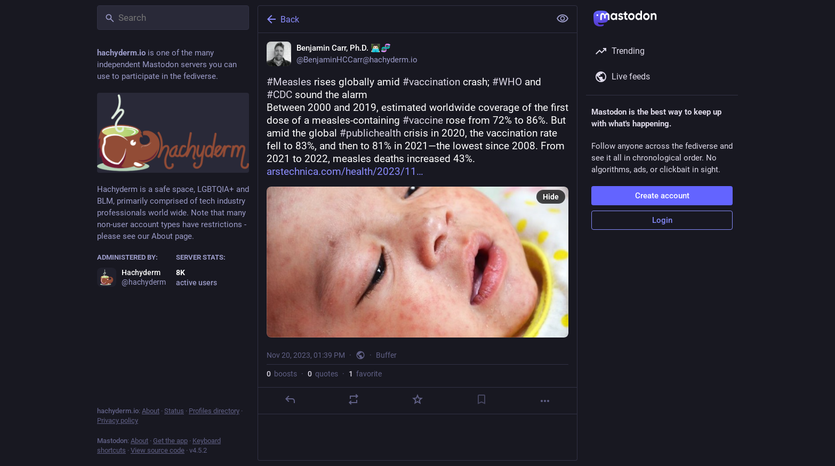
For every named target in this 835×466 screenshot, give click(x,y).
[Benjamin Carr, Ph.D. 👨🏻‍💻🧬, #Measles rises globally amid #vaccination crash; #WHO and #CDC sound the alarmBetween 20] (417, 223)
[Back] (403, 19)
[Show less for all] (562, 18)
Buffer (386, 355)
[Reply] (290, 399)
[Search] (173, 17)
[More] (545, 401)
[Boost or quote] (353, 399)
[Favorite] (417, 399)
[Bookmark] (481, 399)
